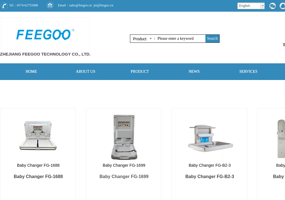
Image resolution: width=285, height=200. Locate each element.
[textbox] (180, 38)
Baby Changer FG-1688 (38, 165)
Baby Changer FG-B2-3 (210, 165)
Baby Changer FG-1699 (124, 165)
